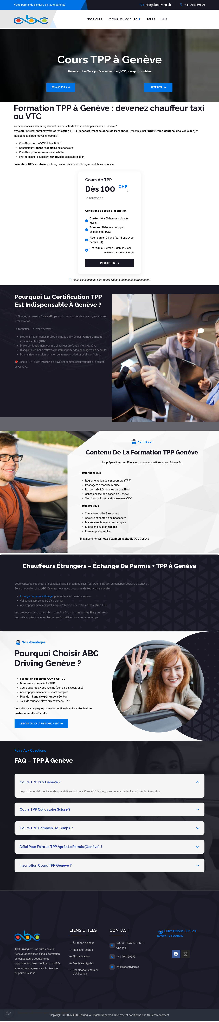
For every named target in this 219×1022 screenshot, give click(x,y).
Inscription (109, 263)
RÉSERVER (158, 87)
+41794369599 (194, 5)
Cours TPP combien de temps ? (46, 828)
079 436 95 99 (60, 87)
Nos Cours (94, 19)
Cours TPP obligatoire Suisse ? (45, 810)
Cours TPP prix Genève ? (40, 782)
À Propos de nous (83, 943)
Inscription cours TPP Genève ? (46, 866)
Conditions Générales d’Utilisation (86, 974)
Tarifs (150, 19)
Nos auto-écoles (83, 950)
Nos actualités (81, 958)
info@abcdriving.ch (158, 5)
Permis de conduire (122, 19)
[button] (8, 1013)
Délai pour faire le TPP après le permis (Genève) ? (61, 847)
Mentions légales (83, 965)
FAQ (164, 19)
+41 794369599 (126, 957)
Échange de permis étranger (37, 596)
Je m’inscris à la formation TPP (41, 723)
